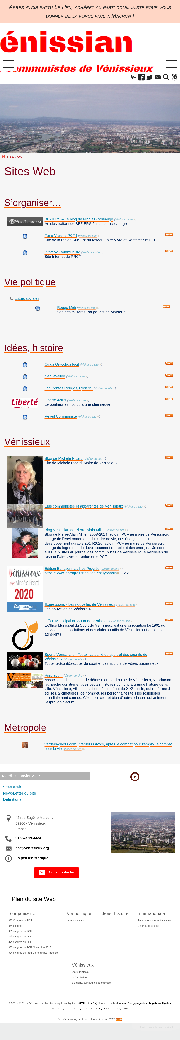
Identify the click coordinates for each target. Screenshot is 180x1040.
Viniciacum (53, 675)
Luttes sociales (27, 298)
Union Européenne (148, 925)
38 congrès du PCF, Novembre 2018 (29, 947)
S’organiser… (32, 203)
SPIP (125, 1009)
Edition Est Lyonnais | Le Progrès (71, 569)
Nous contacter (56, 872)
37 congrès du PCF (20, 941)
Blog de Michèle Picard (63, 458)
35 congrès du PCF (20, 931)
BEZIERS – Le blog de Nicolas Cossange (78, 219)
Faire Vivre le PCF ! (60, 235)
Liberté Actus (55, 400)
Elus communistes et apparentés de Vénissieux (83, 506)
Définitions (12, 799)
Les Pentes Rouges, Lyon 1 (68, 388)
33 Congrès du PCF (20, 920)
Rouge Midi (66, 307)
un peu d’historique (31, 858)
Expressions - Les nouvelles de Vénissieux (79, 604)
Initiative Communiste (62, 252)
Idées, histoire (33, 348)
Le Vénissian (79, 977)
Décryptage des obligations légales (149, 1003)
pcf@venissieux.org (32, 848)
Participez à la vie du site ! (156, 1027)
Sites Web (12, 787)
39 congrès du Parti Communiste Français (33, 952)
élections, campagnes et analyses (91, 982)
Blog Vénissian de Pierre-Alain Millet (74, 530)
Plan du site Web (34, 899)
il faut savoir (118, 1003)
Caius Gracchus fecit (61, 364)
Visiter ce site (124, 219)
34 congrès (15, 925)
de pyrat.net (81, 1009)
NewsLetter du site (19, 793)
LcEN (93, 1003)
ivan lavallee (54, 376)
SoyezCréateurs (105, 1009)
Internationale (151, 913)
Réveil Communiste (60, 416)
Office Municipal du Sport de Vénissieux (77, 621)
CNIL (83, 1003)
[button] (133, 78)
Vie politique (30, 282)
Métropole (25, 727)
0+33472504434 (28, 838)
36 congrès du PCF (20, 936)
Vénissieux (27, 442)
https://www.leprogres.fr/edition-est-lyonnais (80, 573)
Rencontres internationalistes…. (156, 920)
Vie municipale (80, 971)
